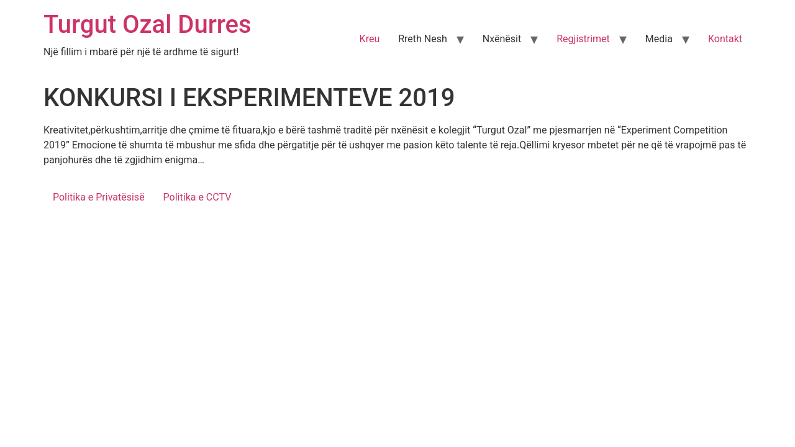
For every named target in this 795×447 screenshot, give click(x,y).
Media (659, 39)
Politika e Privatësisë (99, 197)
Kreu (370, 39)
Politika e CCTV (197, 197)
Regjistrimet (583, 39)
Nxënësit (502, 39)
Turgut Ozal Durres (147, 24)
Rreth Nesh (422, 39)
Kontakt (725, 39)
